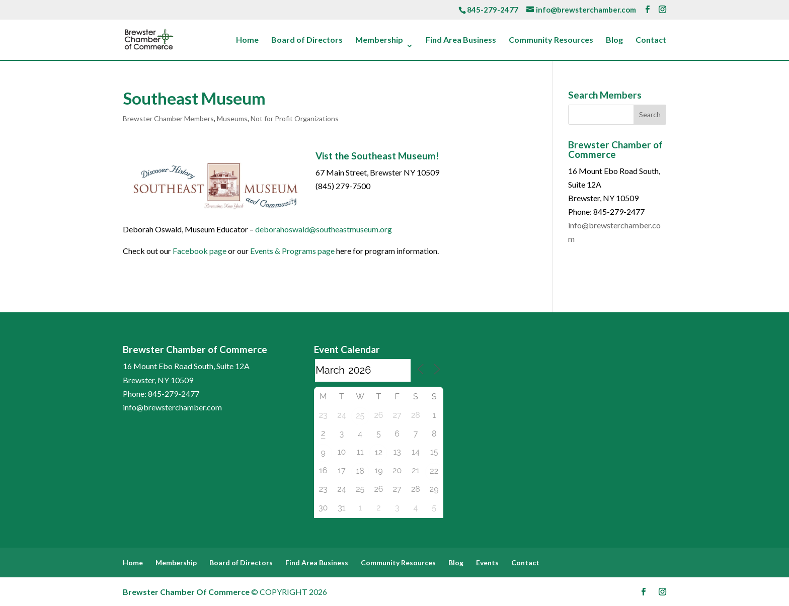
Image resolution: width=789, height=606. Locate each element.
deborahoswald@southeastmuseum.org (323, 229)
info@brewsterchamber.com (172, 407)
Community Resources (551, 40)
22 (434, 471)
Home (247, 40)
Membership (379, 40)
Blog (614, 40)
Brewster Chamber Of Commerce (186, 591)
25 (360, 415)
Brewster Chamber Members (168, 118)
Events (487, 562)
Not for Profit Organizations (295, 118)
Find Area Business (461, 40)
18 (360, 471)
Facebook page (199, 250)
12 (378, 452)
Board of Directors (307, 40)
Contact (651, 40)
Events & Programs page (292, 250)
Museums (232, 118)
